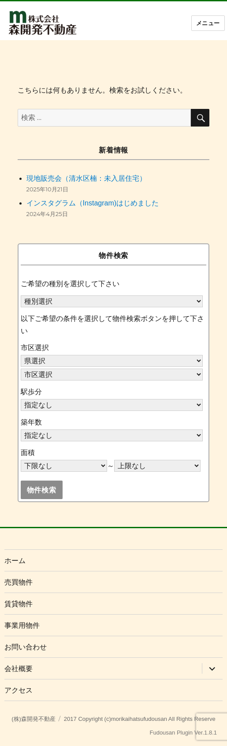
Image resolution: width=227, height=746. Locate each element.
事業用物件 (22, 625)
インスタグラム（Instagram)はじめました (92, 203)
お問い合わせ (25, 647)
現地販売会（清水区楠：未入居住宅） (86, 178)
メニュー (208, 23)
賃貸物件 (18, 604)
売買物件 (18, 582)
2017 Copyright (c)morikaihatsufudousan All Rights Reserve (140, 719)
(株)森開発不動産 (33, 719)
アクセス (18, 690)
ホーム (15, 560)
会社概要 (18, 668)
